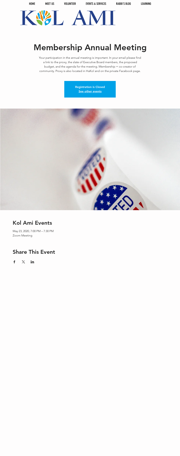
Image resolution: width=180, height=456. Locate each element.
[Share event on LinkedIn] (32, 261)
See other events (90, 91)
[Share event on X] (23, 261)
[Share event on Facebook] (14, 261)
